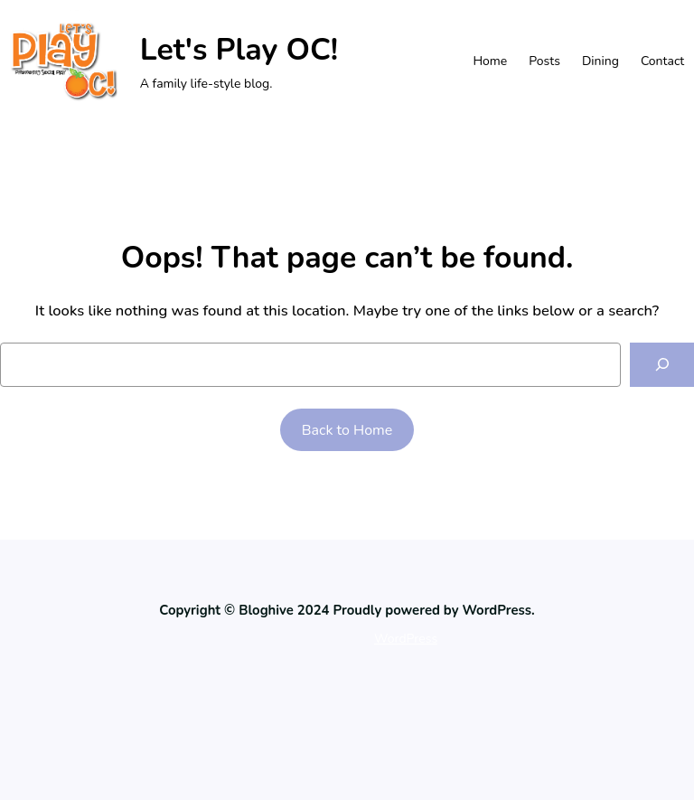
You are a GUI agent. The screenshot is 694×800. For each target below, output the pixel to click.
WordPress (405, 638)
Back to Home (347, 430)
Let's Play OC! (239, 50)
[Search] (662, 365)
